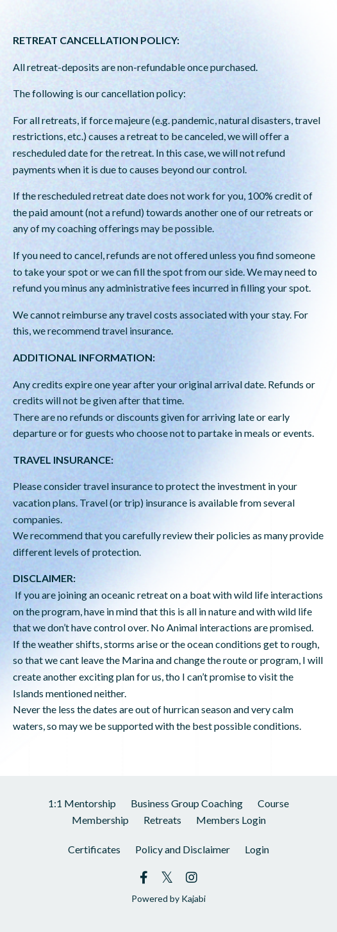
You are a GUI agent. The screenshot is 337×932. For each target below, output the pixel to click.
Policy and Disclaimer (182, 849)
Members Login (231, 820)
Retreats (162, 820)
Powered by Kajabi (168, 898)
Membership (100, 820)
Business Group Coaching (187, 803)
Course (273, 803)
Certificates (94, 849)
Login (257, 849)
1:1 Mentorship (82, 803)
